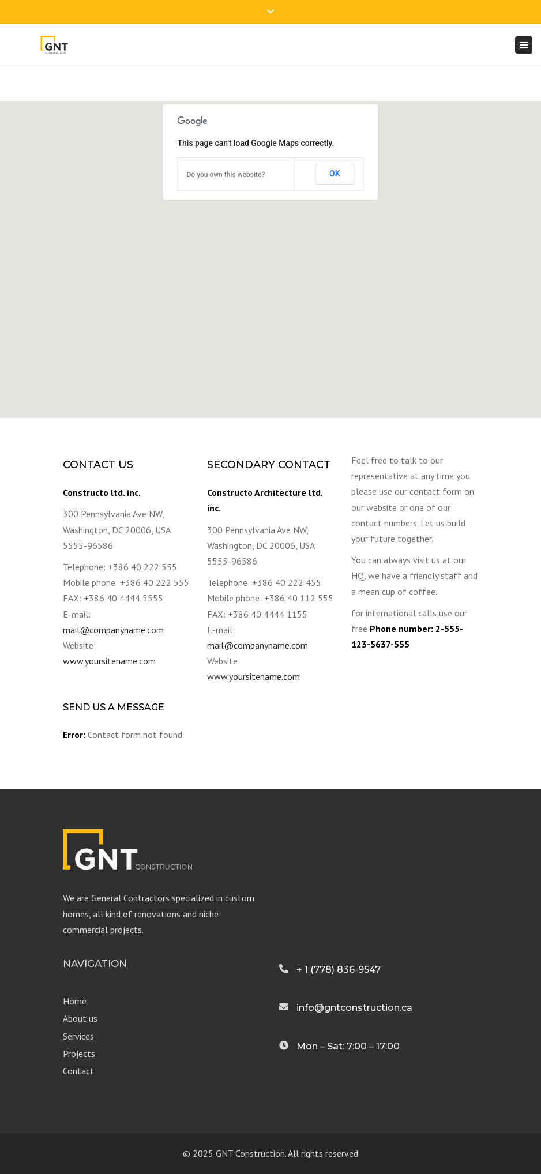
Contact (78, 1071)
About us (80, 1018)
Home (75, 1001)
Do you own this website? (226, 175)
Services (78, 1036)
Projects (79, 1053)
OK (334, 173)
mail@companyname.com (113, 629)
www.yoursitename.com (109, 661)
